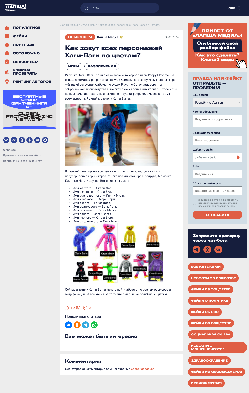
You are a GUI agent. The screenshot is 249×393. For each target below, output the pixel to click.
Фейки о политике (209, 300)
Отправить (217, 214)
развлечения (102, 66)
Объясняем (80, 37)
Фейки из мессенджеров (216, 371)
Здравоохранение (209, 360)
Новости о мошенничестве (207, 347)
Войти (233, 8)
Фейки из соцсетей (210, 289)
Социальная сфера (210, 334)
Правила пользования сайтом (22, 155)
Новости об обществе (213, 277)
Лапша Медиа (107, 37)
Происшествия (206, 382)
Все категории (206, 266)
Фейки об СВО (205, 311)
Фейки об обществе (211, 323)
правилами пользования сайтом (216, 205)
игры (73, 66)
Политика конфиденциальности (23, 160)
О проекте (9, 149)
